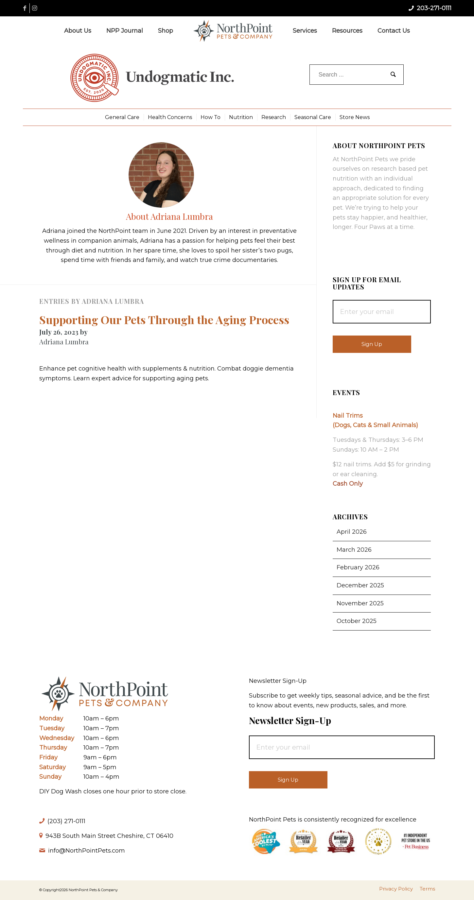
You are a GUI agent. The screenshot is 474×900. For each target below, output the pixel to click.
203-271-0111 (434, 8)
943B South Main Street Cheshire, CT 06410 (109, 835)
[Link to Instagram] (35, 8)
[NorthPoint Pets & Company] (233, 30)
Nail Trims (348, 415)
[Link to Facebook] (24, 8)
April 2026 (352, 531)
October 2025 (357, 621)
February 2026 (358, 567)
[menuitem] (78, 30)
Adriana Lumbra (64, 341)
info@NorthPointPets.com (86, 850)
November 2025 (360, 603)
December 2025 (360, 585)
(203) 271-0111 (66, 821)
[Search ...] (356, 74)
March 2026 (354, 549)
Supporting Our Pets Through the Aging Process (164, 319)
